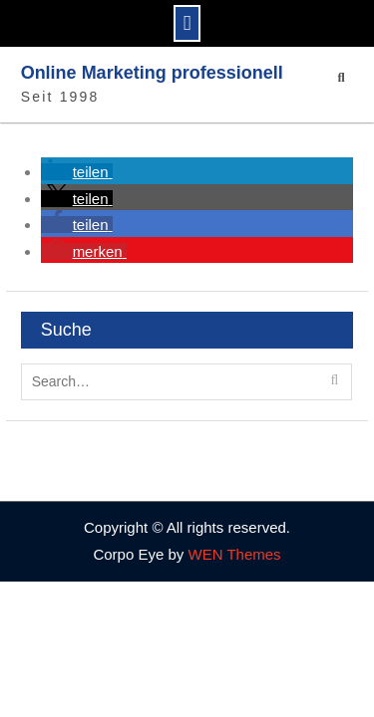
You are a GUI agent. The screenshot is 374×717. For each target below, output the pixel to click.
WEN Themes (233, 554)
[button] (77, 171)
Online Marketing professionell (152, 73)
